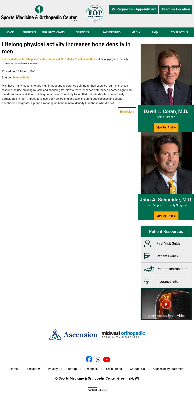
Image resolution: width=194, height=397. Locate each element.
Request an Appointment (136, 9)
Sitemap (71, 369)
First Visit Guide (169, 243)
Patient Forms (167, 256)
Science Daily (20, 77)
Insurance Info (167, 281)
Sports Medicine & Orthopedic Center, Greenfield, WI (33, 59)
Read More (127, 111)
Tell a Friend (114, 369)
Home (10, 32)
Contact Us (179, 32)
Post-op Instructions (172, 269)
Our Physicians (53, 32)
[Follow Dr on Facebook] (89, 359)
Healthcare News (86, 59)
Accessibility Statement (168, 369)
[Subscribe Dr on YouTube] (106, 359)
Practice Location (176, 9)
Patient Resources (166, 231)
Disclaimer (33, 369)
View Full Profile (166, 127)
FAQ (155, 32)
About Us (29, 32)
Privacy (53, 369)
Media (135, 32)
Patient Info (111, 32)
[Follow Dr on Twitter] (97, 359)
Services (82, 32)
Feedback (91, 369)
